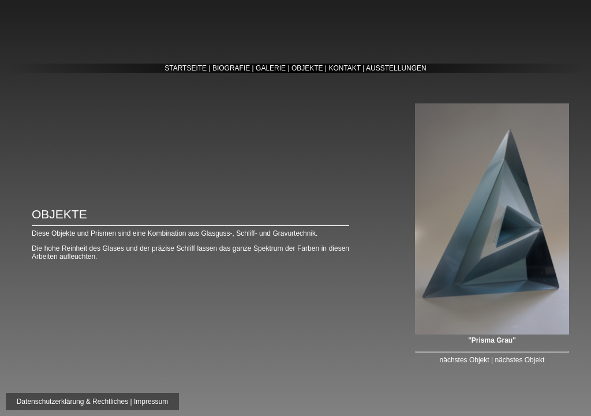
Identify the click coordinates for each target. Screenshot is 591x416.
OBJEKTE (307, 68)
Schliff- (246, 233)
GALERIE (271, 68)
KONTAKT (344, 68)
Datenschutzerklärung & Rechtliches (72, 402)
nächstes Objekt (464, 360)
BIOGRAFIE (231, 68)
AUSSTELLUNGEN (396, 68)
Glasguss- (217, 233)
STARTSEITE (185, 68)
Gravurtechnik (294, 233)
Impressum (151, 402)
